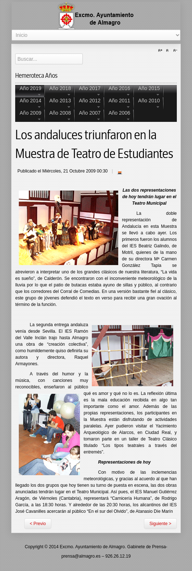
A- (174, 51)
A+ (161, 51)
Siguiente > (160, 523)
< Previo (38, 523)
